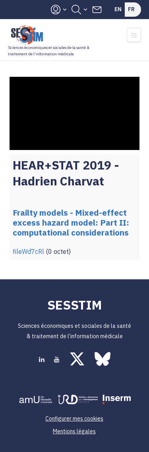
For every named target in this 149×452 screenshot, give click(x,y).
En (118, 9)
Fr (131, 9)
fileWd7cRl (28, 251)
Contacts (97, 9)
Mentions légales (74, 431)
